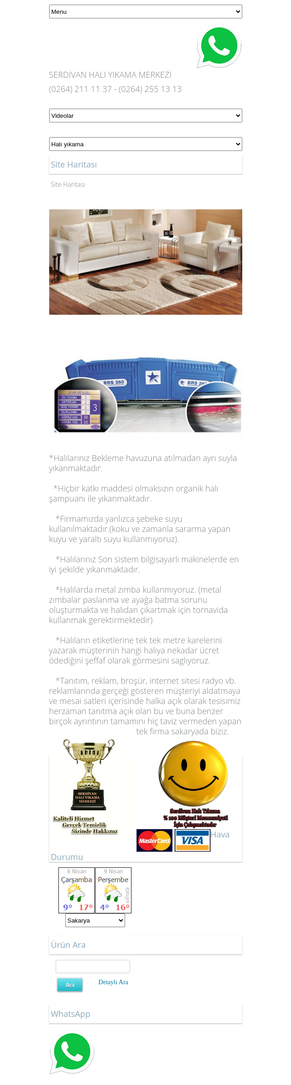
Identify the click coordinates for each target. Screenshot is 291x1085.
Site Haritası (68, 184)
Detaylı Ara (113, 982)
